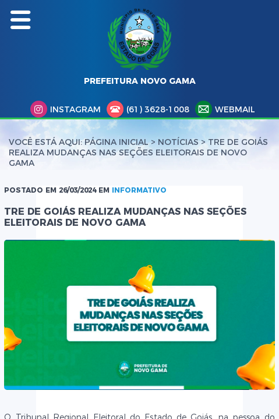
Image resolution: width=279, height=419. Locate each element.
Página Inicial (116, 142)
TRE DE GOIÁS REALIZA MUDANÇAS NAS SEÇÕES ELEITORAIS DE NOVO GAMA (138, 152)
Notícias (178, 142)
